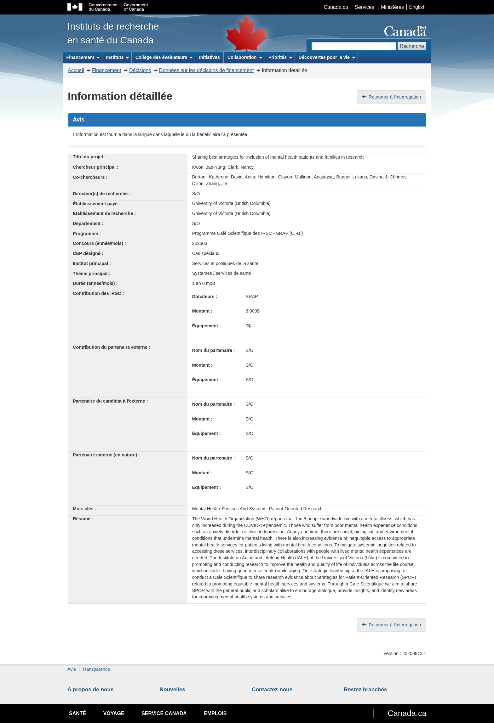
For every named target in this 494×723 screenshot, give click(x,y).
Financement (106, 70)
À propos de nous (90, 689)
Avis (71, 669)
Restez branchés (365, 689)
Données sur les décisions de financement (206, 70)
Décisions (140, 70)
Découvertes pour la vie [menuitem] (327, 57)
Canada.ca (336, 7)
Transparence (96, 669)
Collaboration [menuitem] (244, 57)
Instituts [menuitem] (117, 57)
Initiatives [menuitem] (209, 57)
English (417, 7)
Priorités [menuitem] (280, 57)
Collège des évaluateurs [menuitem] (164, 57)
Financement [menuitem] (83, 57)
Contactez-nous (272, 689)
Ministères (392, 7)
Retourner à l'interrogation (395, 96)
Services (364, 7)
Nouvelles (173, 689)
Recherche (412, 46)
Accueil (76, 70)
